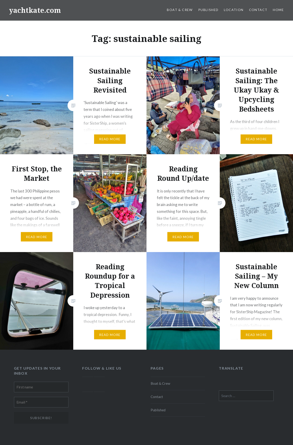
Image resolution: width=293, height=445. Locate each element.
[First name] (41, 387)
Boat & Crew (180, 10)
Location (233, 10)
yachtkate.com (35, 10)
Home (278, 10)
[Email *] (41, 402)
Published (208, 10)
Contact (258, 10)
